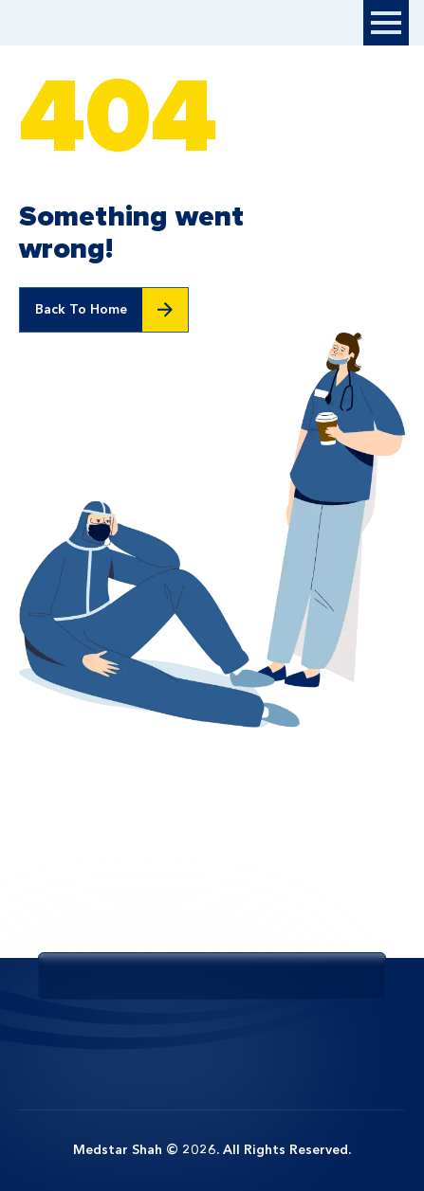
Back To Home (81, 309)
